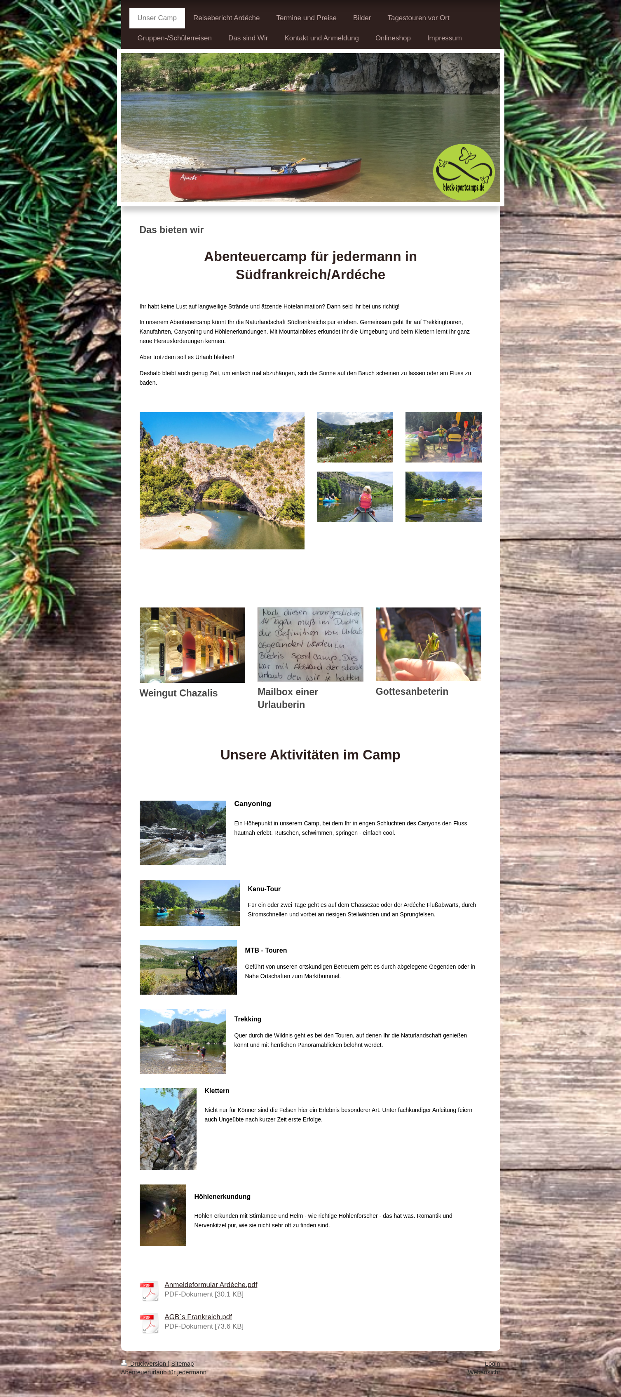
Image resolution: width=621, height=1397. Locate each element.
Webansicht (484, 1372)
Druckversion (144, 1363)
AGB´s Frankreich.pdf (198, 1317)
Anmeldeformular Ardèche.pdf (211, 1285)
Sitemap (182, 1363)
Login (492, 1363)
